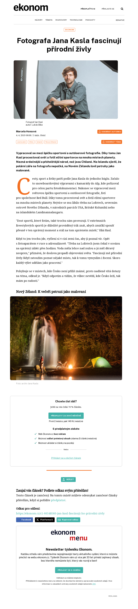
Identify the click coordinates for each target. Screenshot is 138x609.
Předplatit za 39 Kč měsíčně (66, 416)
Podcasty (90, 20)
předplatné (58, 500)
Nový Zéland (50, 142)
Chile (31, 142)
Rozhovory (61, 20)
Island (39, 142)
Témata (49, 20)
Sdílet (70, 479)
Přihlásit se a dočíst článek (66, 458)
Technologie (76, 20)
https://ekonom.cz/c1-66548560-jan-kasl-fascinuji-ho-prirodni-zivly (60, 513)
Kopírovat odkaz (70, 519)
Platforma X (46, 519)
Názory (38, 20)
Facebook (26, 519)
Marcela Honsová (26, 131)
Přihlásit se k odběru (69, 570)
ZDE (94, 584)
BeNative (120, 20)
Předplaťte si (88, 9)
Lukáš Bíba (37, 125)
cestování (21, 142)
